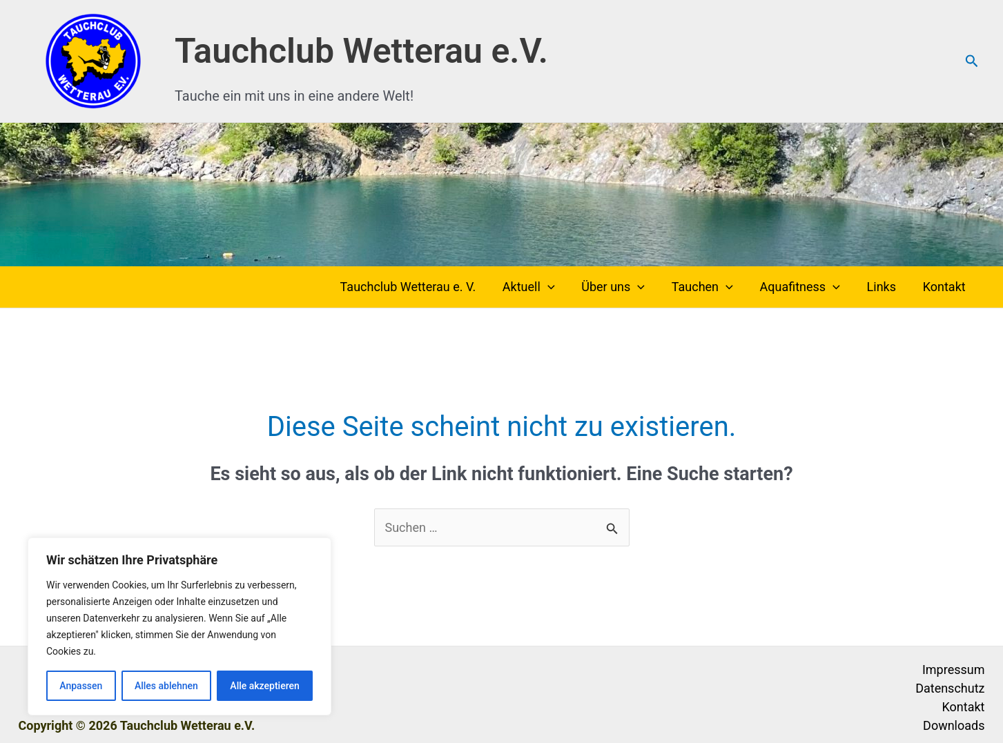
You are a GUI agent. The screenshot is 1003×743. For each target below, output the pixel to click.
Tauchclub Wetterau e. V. (420, 286)
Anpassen (80, 685)
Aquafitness (804, 287)
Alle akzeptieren (264, 685)
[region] (179, 626)
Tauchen (708, 287)
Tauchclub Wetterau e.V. (361, 51)
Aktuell (538, 287)
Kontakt (945, 286)
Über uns (621, 287)
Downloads (953, 725)
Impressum (953, 669)
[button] (972, 61)
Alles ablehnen (166, 685)
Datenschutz (949, 688)
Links (884, 286)
